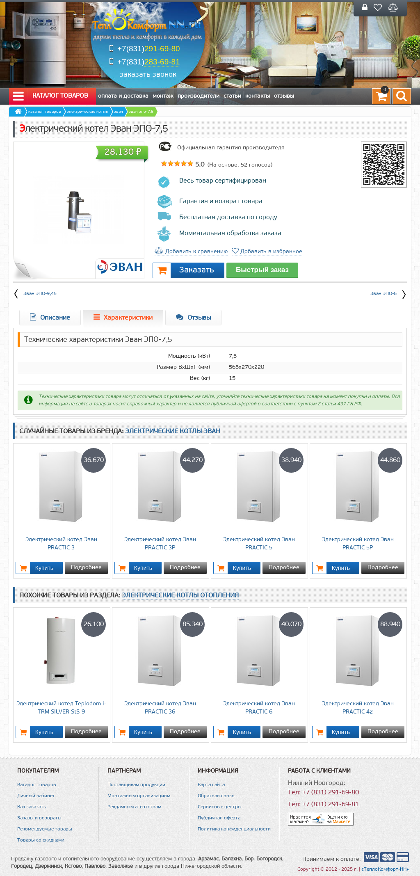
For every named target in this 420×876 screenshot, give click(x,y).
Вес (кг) (200, 378)
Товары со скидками (40, 840)
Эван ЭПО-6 (388, 293)
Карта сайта (211, 784)
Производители (198, 96)
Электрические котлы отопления (180, 595)
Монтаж (163, 96)
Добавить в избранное (267, 252)
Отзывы (284, 96)
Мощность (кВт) (189, 356)
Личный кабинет (36, 796)
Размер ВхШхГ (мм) (183, 367)
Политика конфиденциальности (234, 829)
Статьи (232, 96)
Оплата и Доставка (123, 96)
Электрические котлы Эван (172, 431)
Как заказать (31, 807)
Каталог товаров (50, 96)
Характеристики (123, 317)
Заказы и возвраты (39, 818)
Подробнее (86, 568)
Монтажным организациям (138, 796)
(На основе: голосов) (239, 165)
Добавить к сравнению (191, 252)
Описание (50, 317)
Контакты (257, 96)
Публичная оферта (219, 818)
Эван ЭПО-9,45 (40, 293)
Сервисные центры (220, 807)
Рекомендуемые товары (44, 829)
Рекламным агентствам (134, 807)
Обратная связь (216, 796)
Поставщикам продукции (136, 784)
